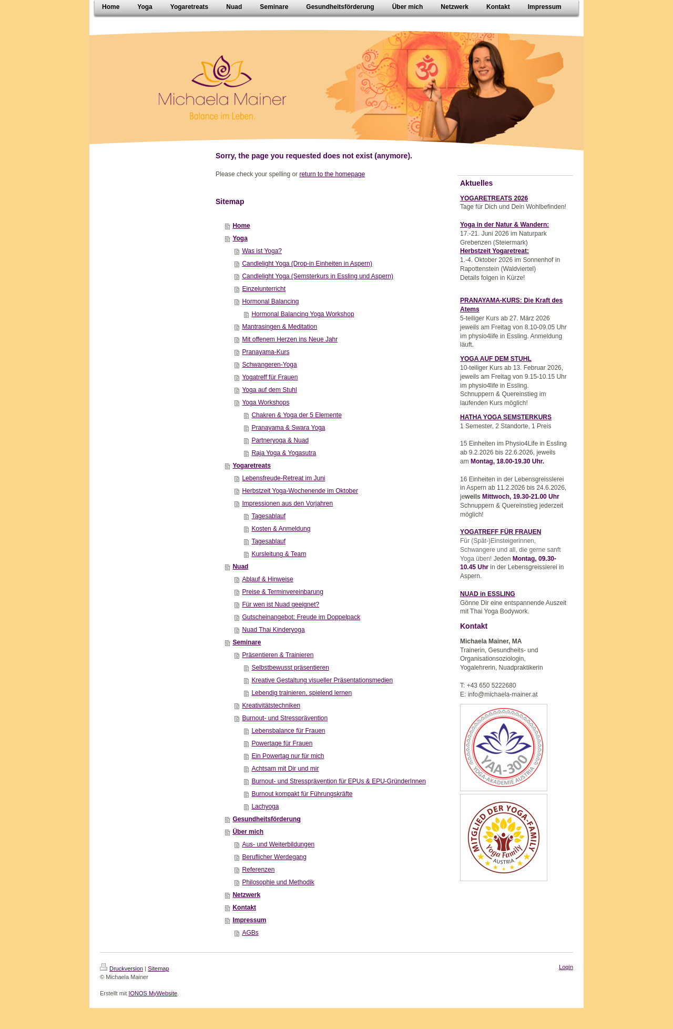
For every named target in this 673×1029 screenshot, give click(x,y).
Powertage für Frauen (281, 743)
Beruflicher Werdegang (274, 857)
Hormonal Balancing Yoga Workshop (302, 314)
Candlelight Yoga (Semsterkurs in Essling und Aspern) (317, 276)
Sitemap (158, 968)
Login (566, 967)
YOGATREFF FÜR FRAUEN (500, 532)
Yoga (239, 238)
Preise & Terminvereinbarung (282, 592)
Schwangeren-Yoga (269, 364)
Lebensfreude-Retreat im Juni (283, 478)
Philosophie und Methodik (278, 882)
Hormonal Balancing (270, 301)
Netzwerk (246, 895)
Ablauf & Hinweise (267, 579)
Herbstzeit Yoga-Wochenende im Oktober (300, 491)
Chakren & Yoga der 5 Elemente (296, 415)
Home (241, 225)
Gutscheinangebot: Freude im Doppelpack (301, 617)
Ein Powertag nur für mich (287, 756)
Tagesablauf (268, 516)
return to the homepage (332, 174)
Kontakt (244, 907)
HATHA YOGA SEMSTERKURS (506, 417)
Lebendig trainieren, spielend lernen (301, 693)
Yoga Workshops (265, 402)
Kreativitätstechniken (271, 705)
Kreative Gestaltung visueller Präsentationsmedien (322, 680)
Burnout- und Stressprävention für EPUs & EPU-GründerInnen (338, 781)
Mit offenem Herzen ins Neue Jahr (290, 339)
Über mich (247, 831)
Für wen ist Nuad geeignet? (280, 604)
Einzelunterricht (263, 288)
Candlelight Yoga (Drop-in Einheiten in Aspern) (307, 263)
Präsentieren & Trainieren (277, 655)
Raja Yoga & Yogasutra (283, 453)
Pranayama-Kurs (265, 352)
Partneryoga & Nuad (280, 440)
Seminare (246, 642)
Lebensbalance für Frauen (288, 730)
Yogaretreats (251, 465)
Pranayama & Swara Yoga (288, 427)
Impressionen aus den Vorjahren (287, 503)
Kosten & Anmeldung (280, 528)
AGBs (250, 932)
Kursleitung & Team (278, 554)
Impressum (249, 920)
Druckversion (121, 968)
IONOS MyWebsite (152, 993)
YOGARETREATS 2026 (494, 198)
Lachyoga (265, 806)
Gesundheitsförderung (266, 819)
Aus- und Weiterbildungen (278, 844)
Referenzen (258, 869)
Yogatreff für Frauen (270, 377)
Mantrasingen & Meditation (279, 326)
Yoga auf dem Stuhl (269, 390)
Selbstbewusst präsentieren (290, 667)
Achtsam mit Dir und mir (285, 768)
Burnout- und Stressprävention (285, 718)
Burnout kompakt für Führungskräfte (301, 794)
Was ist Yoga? (262, 251)
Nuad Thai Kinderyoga (273, 629)
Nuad (240, 566)
